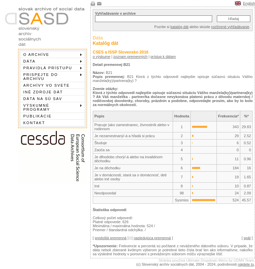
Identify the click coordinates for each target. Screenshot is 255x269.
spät (247, 238)
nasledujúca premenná (152, 238)
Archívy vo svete (46, 85)
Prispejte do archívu (52, 77)
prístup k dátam (163, 57)
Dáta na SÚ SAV (42, 99)
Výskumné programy (52, 107)
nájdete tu (246, 264)
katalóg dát (179, 27)
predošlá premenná (110, 238)
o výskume (101, 57)
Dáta (52, 61)
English (249, 3)
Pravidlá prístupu (52, 68)
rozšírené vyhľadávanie (230, 27)
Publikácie (37, 116)
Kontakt (34, 123)
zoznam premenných (130, 57)
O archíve (52, 55)
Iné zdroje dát (43, 92)
